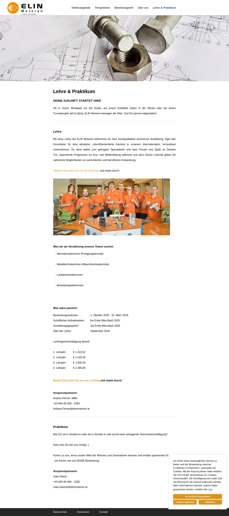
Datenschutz (60, 512)
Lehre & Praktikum (164, 7)
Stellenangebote (81, 7)
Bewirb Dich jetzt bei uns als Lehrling (76, 170)
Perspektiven (102, 7)
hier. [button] (211, 489)
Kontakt (103, 512)
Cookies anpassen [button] (185, 502)
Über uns (143, 7)
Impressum (83, 512)
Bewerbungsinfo (123, 7)
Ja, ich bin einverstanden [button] (197, 496)
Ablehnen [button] (210, 502)
